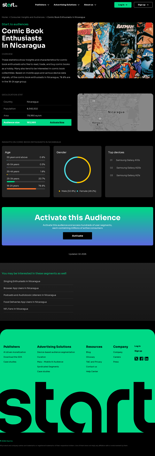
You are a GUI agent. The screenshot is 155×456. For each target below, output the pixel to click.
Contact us (91, 366)
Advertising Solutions (65, 5)
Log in (121, 5)
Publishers (40, 5)
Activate (77, 235)
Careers (117, 357)
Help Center (92, 371)
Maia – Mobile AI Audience (50, 362)
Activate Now (57, 122)
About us (88, 5)
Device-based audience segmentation (56, 352)
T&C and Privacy (94, 362)
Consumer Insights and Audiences (27, 17)
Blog (88, 352)
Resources (94, 347)
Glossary (90, 357)
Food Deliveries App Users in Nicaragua (25, 302)
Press (116, 362)
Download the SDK (13, 357)
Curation (41, 357)
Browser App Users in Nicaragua (21, 288)
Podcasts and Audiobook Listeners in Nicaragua (30, 295)
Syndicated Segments (48, 366)
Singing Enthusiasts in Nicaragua (22, 281)
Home (5, 17)
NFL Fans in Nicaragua (16, 309)
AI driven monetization (15, 352)
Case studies (10, 362)
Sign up (141, 5)
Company (119, 347)
